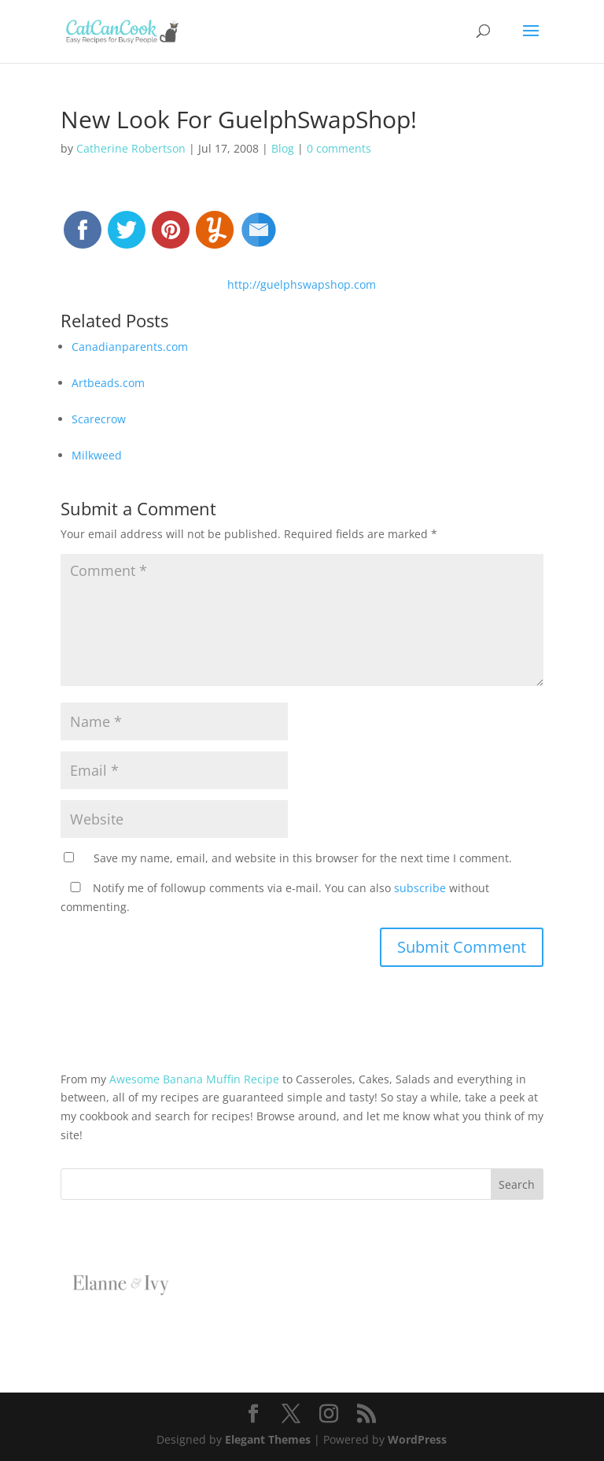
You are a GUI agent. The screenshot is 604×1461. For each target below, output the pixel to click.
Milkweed (97, 455)
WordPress (417, 1439)
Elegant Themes (268, 1439)
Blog (282, 148)
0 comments (339, 148)
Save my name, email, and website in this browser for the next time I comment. (303, 857)
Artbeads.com (108, 382)
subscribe (420, 887)
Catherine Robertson (131, 148)
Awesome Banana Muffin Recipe (194, 1079)
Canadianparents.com (130, 346)
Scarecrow (99, 418)
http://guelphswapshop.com (301, 284)
